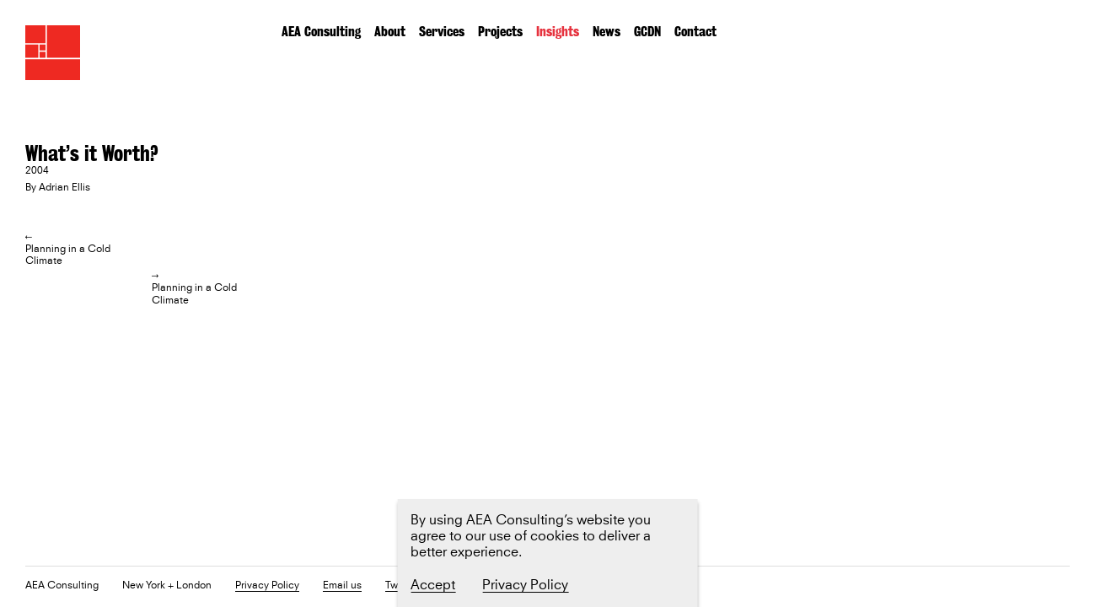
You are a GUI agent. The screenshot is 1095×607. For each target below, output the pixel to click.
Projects (500, 32)
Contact (695, 32)
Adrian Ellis (64, 188)
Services (441, 32)
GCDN (647, 32)
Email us (342, 586)
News (606, 32)
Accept (433, 585)
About (389, 32)
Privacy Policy (267, 586)
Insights (557, 32)
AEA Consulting (321, 32)
